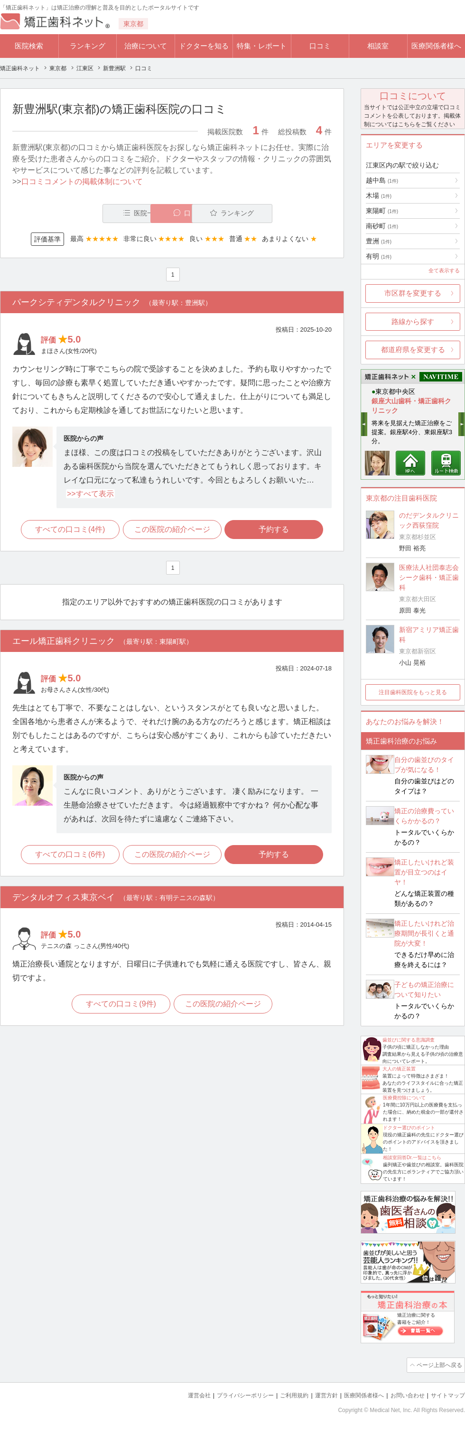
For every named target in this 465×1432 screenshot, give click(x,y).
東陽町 (382, 210)
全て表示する (444, 270)
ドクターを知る (204, 46)
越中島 (382, 180)
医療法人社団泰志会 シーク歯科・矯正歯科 (429, 577)
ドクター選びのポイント (409, 1127)
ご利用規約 (282, 1394)
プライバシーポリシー (229, 1394)
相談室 (378, 46)
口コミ (320, 46)
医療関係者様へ (436, 46)
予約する (275, 530)
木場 (378, 195)
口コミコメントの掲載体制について (82, 181)
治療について (145, 46)
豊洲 (378, 241)
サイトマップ (446, 1394)
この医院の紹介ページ (172, 530)
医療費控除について (404, 1097)
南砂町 (382, 226)
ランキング (87, 46)
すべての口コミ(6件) (69, 856)
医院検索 (29, 46)
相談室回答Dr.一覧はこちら (412, 1157)
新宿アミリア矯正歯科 (429, 634)
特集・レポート (262, 46)
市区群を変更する (412, 293)
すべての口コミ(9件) (120, 1006)
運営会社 (180, 1394)
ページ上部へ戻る (438, 1364)
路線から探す (412, 321)
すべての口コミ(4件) (69, 530)
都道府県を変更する (413, 349)
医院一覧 (78, 213)
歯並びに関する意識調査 (408, 1039)
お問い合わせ (403, 1394)
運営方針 (316, 1394)
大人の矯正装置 (399, 1068)
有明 (378, 256)
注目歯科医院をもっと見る (413, 692)
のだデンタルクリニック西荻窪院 (429, 520)
